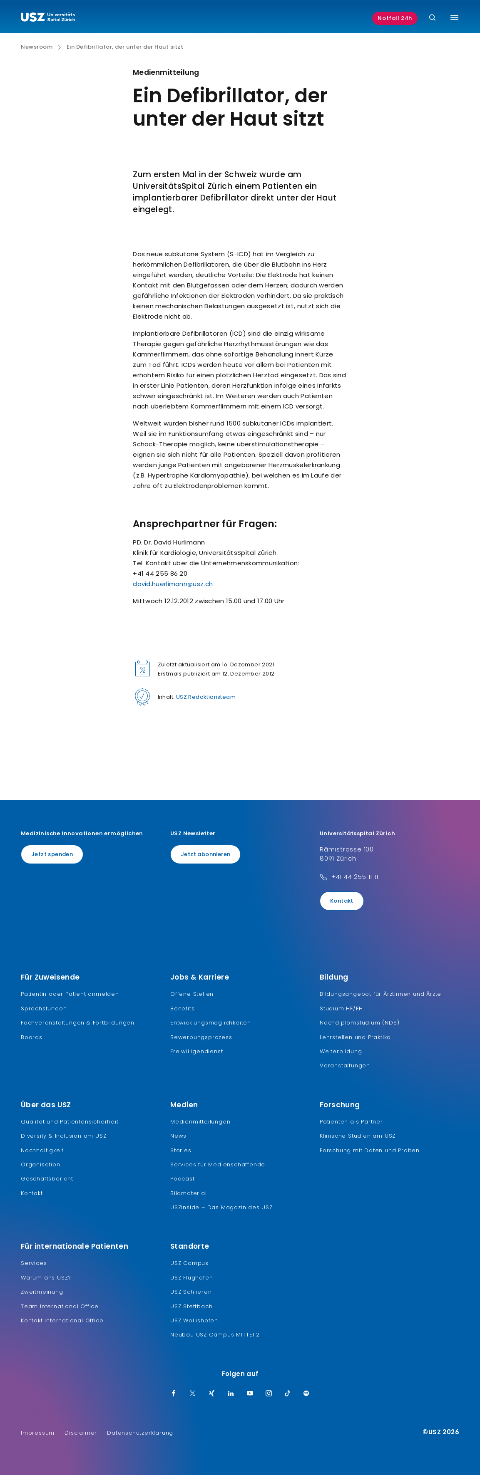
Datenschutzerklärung (140, 1433)
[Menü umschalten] (454, 17)
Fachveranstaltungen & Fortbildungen (77, 1023)
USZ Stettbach (191, 1306)
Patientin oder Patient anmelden (70, 994)
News (178, 1136)
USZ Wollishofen (194, 1320)
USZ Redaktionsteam (206, 697)
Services (34, 1263)
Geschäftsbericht (47, 1179)
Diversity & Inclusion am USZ (63, 1136)
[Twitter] (192, 1393)
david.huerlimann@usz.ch (173, 583)
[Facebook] (173, 1393)
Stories (181, 1150)
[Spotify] (306, 1393)
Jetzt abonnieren (205, 854)
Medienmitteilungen (200, 1122)
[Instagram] (269, 1393)
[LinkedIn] (231, 1393)
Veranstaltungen (345, 1065)
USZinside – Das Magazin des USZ (221, 1207)
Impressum (38, 1433)
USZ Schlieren (190, 1292)
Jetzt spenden (52, 854)
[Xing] (212, 1393)
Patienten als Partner (351, 1122)
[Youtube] (250, 1393)
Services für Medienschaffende (217, 1164)
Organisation (40, 1164)
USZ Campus (189, 1263)
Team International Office (60, 1306)
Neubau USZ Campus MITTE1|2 (215, 1335)
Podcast (182, 1179)
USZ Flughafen (191, 1278)
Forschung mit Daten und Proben (370, 1150)
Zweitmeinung (42, 1292)
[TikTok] (288, 1393)
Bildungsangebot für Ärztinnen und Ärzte (380, 994)
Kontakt (341, 901)
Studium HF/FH (341, 1008)
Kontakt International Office (62, 1320)
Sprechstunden (44, 1008)
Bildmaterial (188, 1193)
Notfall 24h (395, 18)
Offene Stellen (192, 994)
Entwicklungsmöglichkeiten (210, 1023)
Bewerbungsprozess (201, 1037)
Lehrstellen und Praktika (355, 1037)
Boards (31, 1037)
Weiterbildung (341, 1051)
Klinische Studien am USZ (357, 1136)
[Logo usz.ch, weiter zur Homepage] (48, 18)
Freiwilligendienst (196, 1051)
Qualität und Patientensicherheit (70, 1122)
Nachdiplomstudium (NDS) (359, 1023)
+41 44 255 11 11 (354, 876)
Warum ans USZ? (46, 1278)
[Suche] (432, 18)
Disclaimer (81, 1433)
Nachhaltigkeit (42, 1150)
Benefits (182, 1008)
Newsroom (36, 47)
